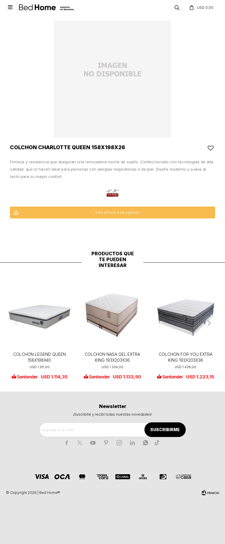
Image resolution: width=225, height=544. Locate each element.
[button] (209, 323)
